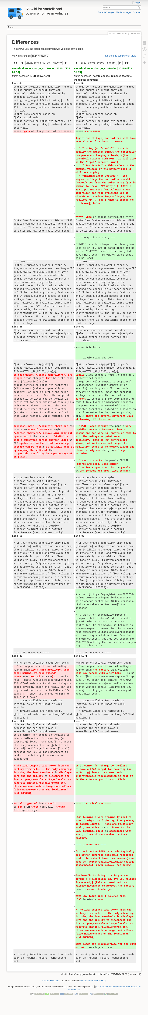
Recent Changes (106, 12)
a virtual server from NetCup (93, 980)
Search (139, 7)
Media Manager (123, 12)
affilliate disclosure (50, 980)
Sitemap (137, 12)
